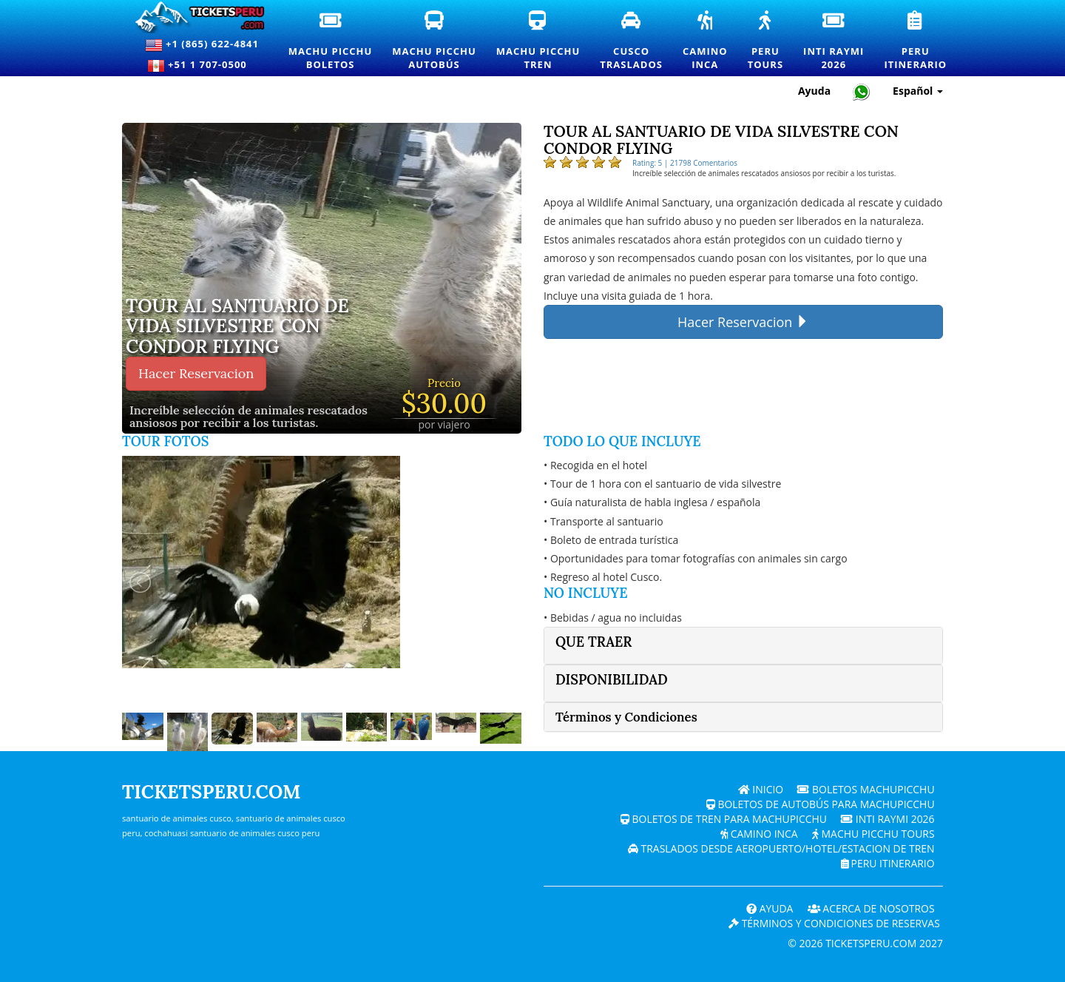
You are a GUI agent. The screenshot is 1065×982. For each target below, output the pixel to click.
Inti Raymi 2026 (888, 819)
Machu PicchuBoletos (330, 41)
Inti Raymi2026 (834, 41)
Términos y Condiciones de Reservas (834, 923)
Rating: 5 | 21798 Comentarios (684, 163)
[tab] (743, 646)
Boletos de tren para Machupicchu (722, 819)
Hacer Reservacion (196, 373)
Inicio (760, 789)
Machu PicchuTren (538, 41)
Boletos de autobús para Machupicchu (819, 804)
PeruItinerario (916, 41)
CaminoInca (706, 41)
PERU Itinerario (886, 863)
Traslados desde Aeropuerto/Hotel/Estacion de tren (780, 848)
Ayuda (768, 908)
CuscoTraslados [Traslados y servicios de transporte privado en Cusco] (632, 41)
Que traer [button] (593, 641)
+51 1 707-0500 (202, 66)
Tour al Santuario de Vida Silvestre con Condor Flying (237, 326)
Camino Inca (758, 834)
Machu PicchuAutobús (434, 41)
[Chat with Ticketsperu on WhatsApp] (861, 91)
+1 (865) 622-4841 (202, 45)
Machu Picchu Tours (872, 834)
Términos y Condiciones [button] (626, 717)
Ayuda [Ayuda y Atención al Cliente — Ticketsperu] (814, 91)
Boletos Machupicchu (866, 789)
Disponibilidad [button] (611, 679)
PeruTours (766, 41)
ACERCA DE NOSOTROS (870, 908)
